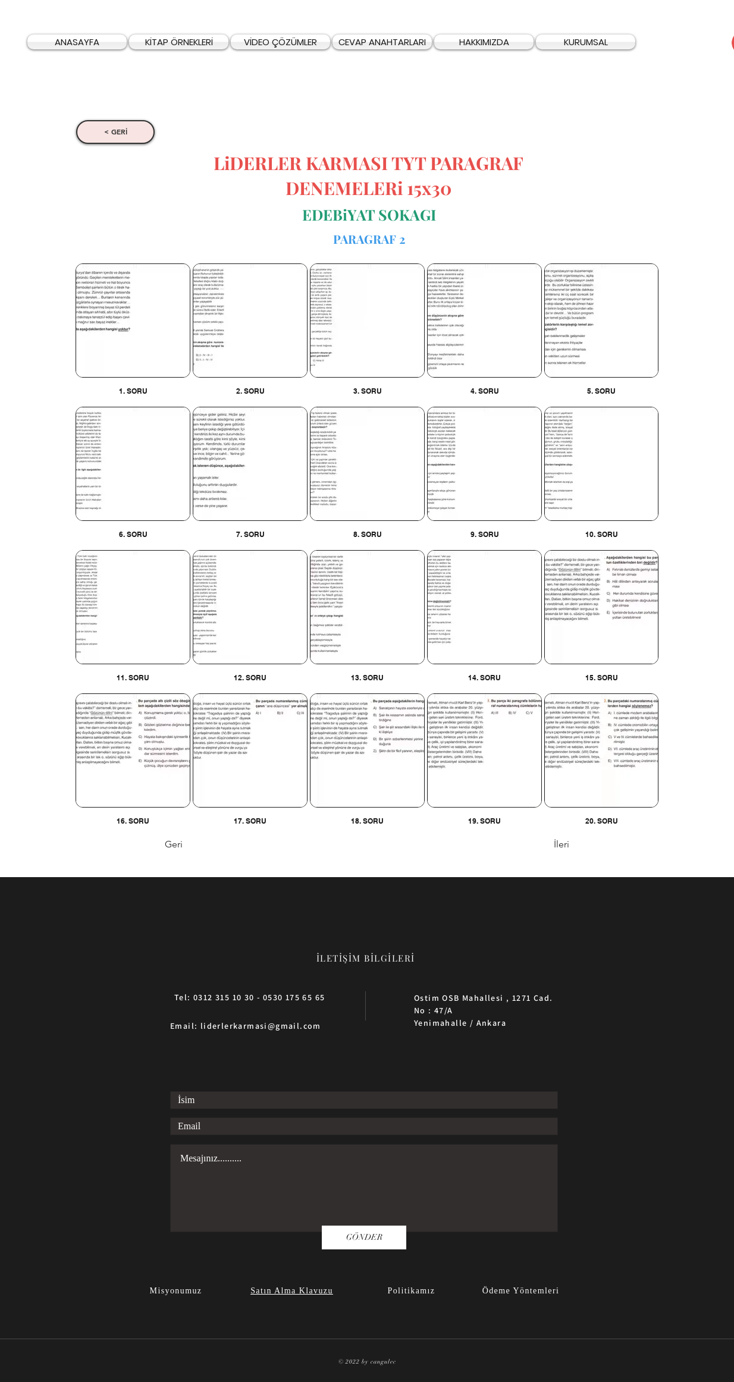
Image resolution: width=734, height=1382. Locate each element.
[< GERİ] (115, 132)
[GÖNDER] (364, 1237)
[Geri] (204, 845)
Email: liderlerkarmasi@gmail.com (245, 1025)
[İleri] (539, 845)
